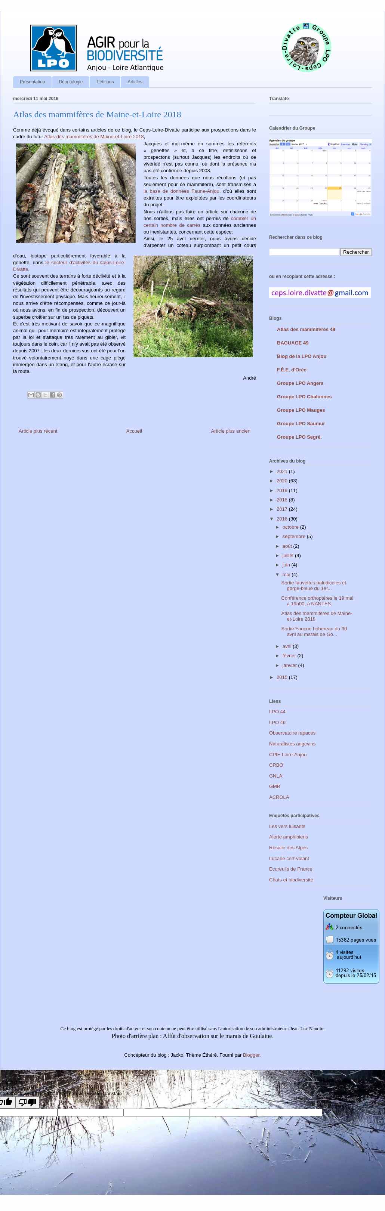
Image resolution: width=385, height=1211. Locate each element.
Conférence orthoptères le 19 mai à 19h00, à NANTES (317, 601)
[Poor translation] (27, 1102)
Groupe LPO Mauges (301, 410)
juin (287, 565)
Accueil (134, 431)
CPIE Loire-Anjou (288, 754)
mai (287, 574)
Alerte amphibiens (288, 837)
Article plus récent (38, 431)
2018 (283, 500)
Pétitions (105, 81)
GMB (274, 786)
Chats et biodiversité (291, 880)
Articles (134, 81)
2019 (283, 490)
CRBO (276, 765)
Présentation (32, 81)
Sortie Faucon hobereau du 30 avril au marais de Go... (314, 631)
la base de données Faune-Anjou (181, 191)
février (290, 655)
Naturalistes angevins (292, 744)
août (288, 546)
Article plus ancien (231, 431)
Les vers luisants (287, 826)
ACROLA (279, 797)
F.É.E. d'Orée (292, 370)
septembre (295, 536)
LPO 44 (277, 711)
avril (288, 646)
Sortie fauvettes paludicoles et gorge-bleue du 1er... (313, 585)
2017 (283, 509)
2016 (283, 519)
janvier (290, 665)
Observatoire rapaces (292, 733)
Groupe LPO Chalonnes (304, 396)
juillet (289, 555)
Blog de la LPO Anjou (301, 356)
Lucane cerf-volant (289, 858)
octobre (291, 527)
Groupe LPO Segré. (299, 437)
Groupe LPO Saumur (301, 423)
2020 (283, 481)
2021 (283, 471)
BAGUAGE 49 (293, 343)
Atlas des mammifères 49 (306, 329)
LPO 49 (277, 722)
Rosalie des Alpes (288, 847)
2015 (283, 677)
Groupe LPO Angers (300, 383)
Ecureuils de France (290, 869)
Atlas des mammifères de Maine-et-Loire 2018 (94, 136)
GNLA (275, 776)
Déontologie (71, 81)
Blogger (251, 1055)
